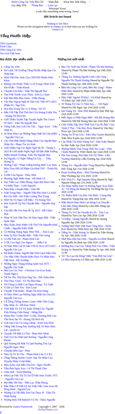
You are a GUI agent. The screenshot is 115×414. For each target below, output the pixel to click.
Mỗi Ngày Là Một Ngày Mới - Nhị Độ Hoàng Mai (88, 117)
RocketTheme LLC (48, 409)
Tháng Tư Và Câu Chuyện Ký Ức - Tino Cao (84, 212)
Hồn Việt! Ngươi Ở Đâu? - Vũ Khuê (80, 97)
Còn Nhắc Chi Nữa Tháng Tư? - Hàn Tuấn (84, 141)
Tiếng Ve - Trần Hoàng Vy (75, 232)
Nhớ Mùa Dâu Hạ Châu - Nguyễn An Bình (83, 239)
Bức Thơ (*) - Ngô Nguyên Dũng (79, 179)
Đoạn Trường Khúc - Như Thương (80, 172)
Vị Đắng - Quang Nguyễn (75, 218)
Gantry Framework (22, 406)
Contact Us (57, 29)
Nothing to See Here (57, 23)
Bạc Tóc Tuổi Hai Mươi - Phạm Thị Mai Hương (87, 66)
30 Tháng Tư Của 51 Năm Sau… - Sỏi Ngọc (85, 104)
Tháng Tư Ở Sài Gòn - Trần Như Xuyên (82, 134)
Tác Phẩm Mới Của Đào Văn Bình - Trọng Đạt (86, 195)
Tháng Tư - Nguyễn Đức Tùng (77, 165)
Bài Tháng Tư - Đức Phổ (74, 111)
